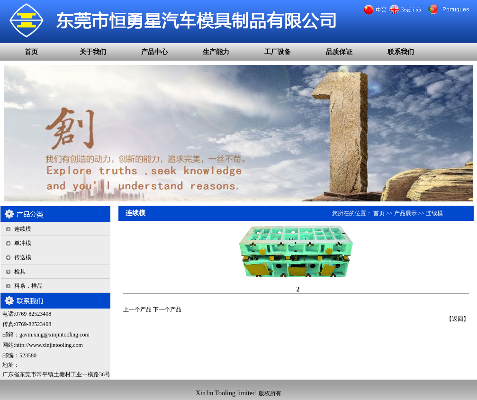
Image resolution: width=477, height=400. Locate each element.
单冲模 (22, 243)
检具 (20, 271)
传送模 (22, 257)
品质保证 (339, 51)
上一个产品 (137, 309)
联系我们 (400, 51)
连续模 (22, 229)
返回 (457, 319)
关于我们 (93, 51)
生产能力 (216, 51)
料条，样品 (28, 285)
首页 (31, 51)
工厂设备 (277, 51)
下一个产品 (167, 309)
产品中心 (154, 51)
